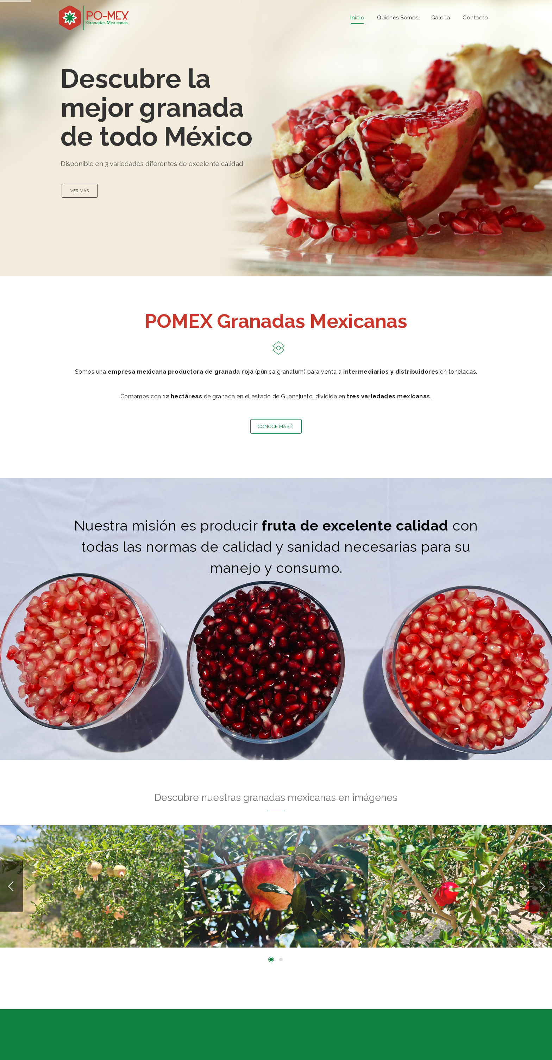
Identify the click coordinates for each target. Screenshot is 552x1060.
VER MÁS (79, 190)
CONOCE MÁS (276, 426)
